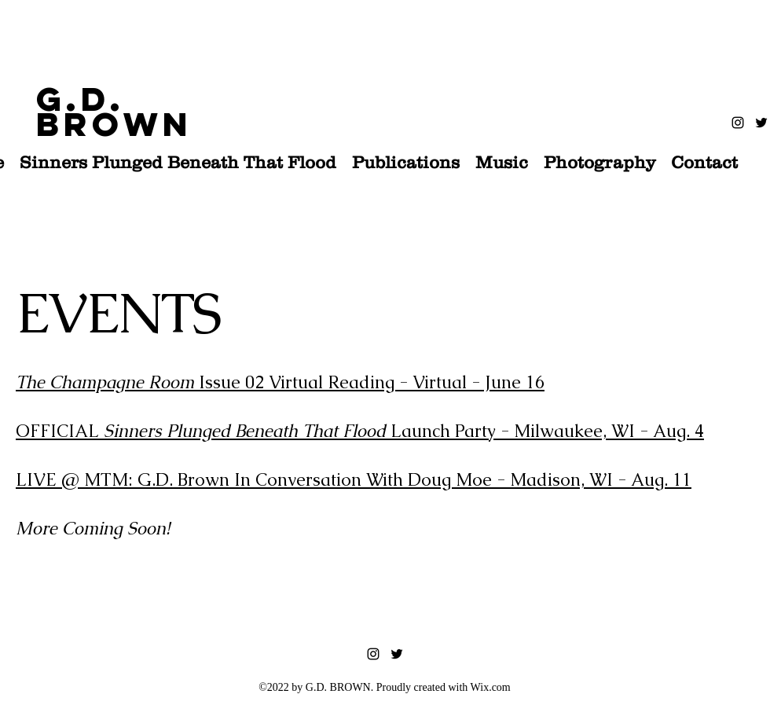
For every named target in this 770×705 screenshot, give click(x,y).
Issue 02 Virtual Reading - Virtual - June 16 (280, 382)
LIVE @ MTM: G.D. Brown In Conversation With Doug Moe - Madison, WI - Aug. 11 (353, 479)
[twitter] (761, 122)
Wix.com (491, 687)
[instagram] (738, 122)
